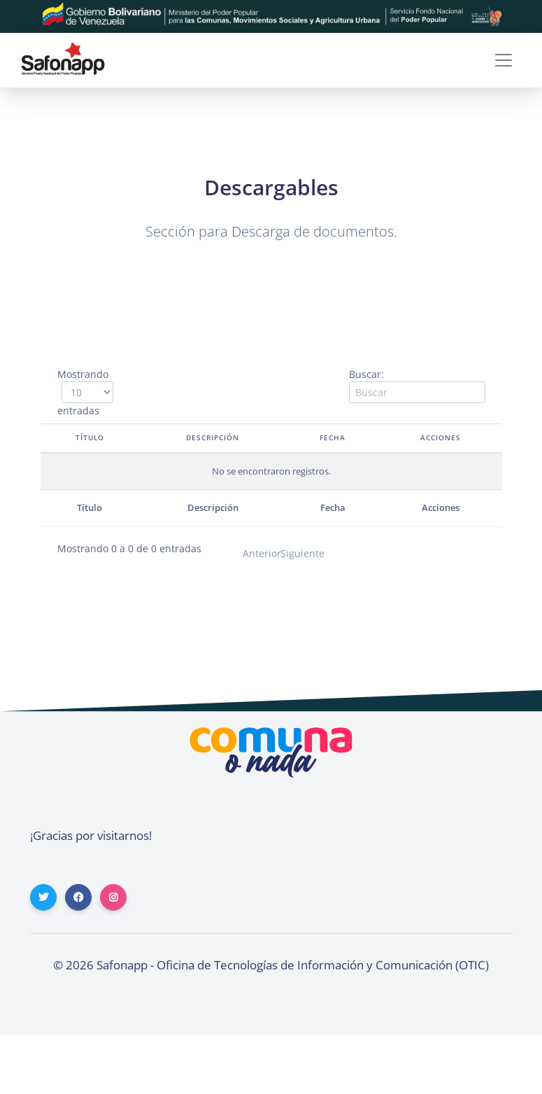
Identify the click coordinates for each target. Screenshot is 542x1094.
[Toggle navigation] (503, 60)
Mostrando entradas (83, 392)
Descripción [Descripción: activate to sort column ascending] (212, 437)
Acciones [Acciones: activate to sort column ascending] (440, 437)
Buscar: (417, 385)
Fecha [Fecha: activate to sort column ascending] (334, 437)
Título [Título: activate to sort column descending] (87, 437)
